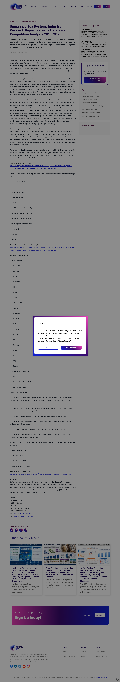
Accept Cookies (71, 348)
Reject (48, 348)
